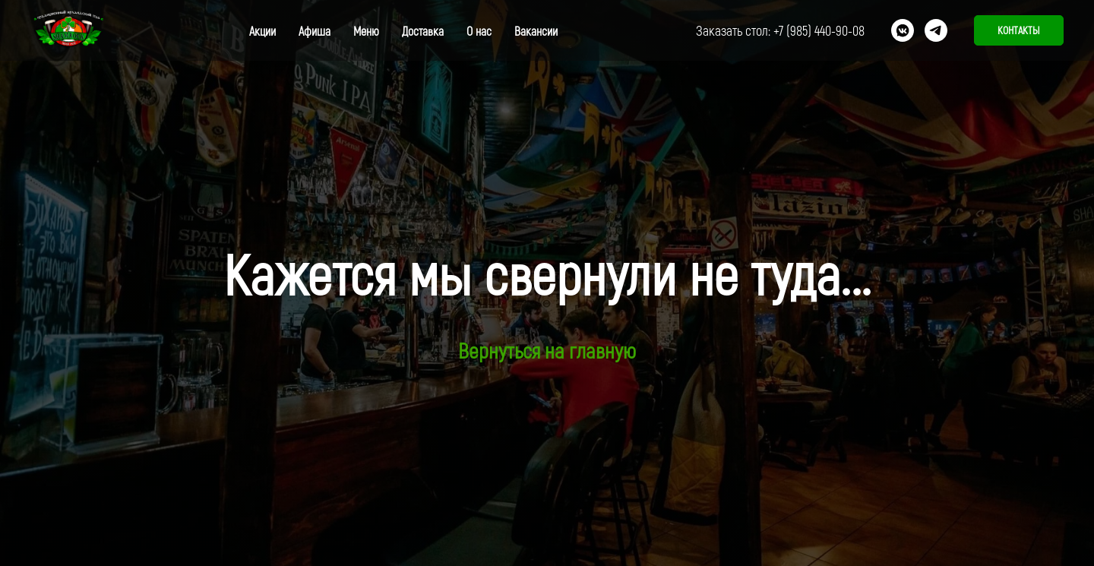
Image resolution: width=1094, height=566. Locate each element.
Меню (366, 31)
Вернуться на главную (547, 350)
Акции (262, 31)
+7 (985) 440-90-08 (819, 30)
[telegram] (936, 30)
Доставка (423, 31)
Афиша (314, 31)
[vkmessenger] (902, 30)
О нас (479, 31)
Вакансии (536, 31)
